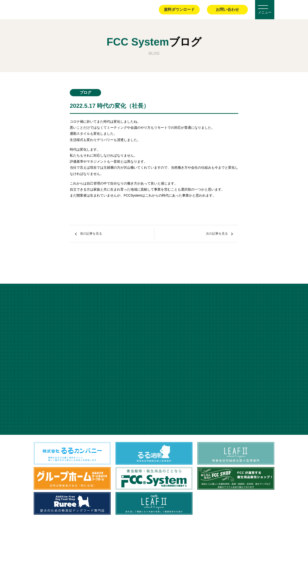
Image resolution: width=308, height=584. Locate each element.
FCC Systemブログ (63, 81)
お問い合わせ (227, 9)
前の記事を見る (97, 233)
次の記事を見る (210, 233)
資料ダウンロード (179, 9)
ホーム (38, 81)
